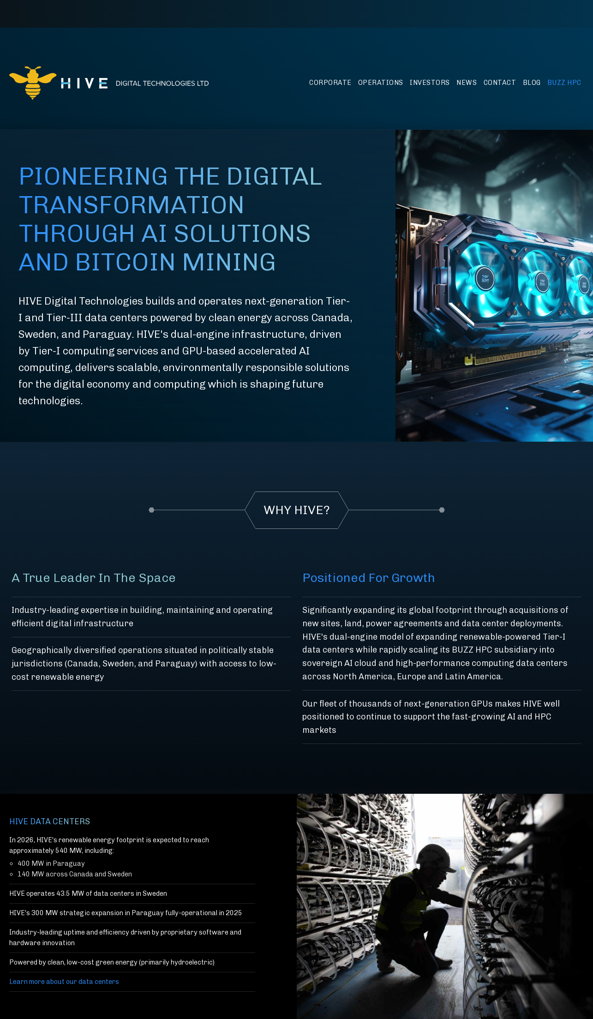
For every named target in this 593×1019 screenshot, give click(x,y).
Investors (430, 82)
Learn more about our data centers (64, 981)
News (466, 82)
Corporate (330, 82)
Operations (380, 82)
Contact (500, 82)
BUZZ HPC (564, 82)
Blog (532, 82)
